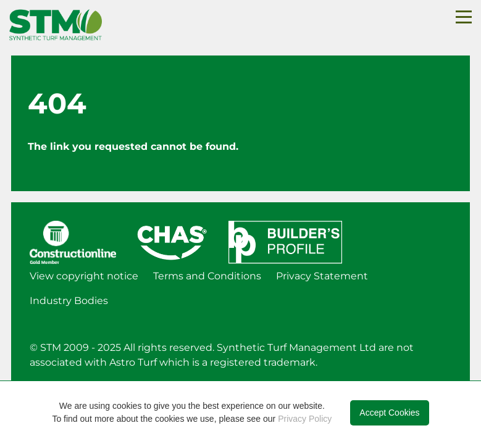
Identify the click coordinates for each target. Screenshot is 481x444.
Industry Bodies (69, 300)
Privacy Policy (305, 419)
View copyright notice (84, 276)
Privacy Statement (322, 276)
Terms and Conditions (207, 276)
